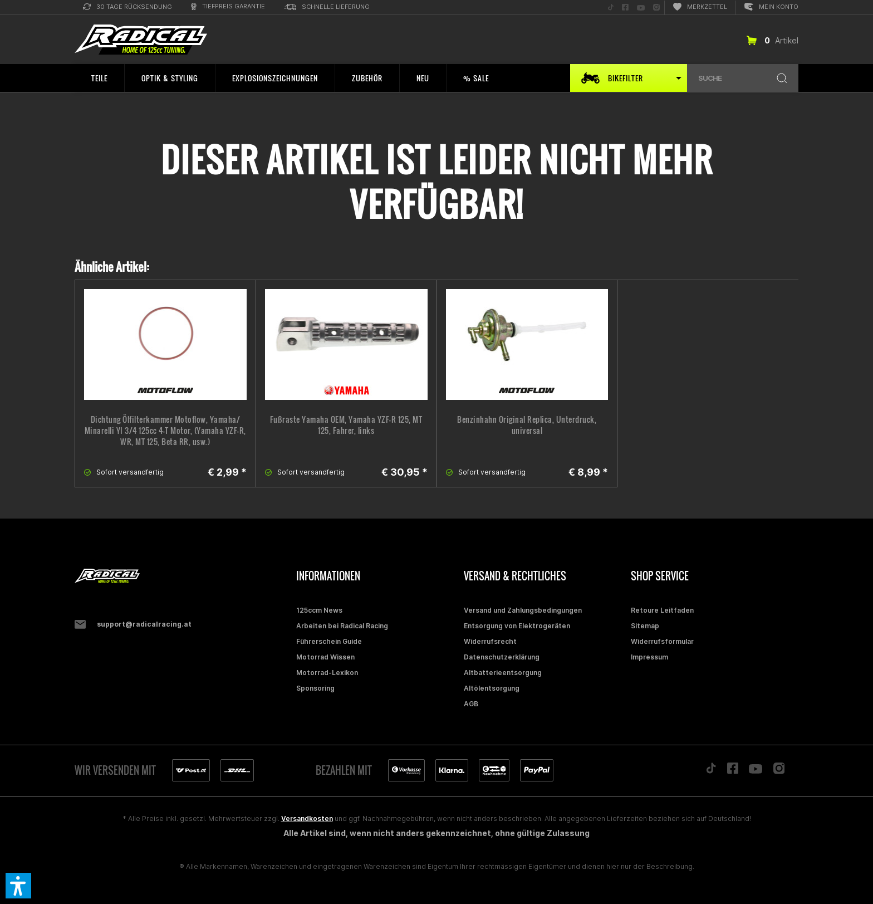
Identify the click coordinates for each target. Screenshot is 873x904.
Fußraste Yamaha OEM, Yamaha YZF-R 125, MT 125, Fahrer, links (346, 425)
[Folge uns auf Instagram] (656, 7)
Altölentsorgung (491, 688)
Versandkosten (307, 818)
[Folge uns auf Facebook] (625, 7)
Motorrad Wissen (325, 657)
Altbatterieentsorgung (503, 672)
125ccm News (319, 610)
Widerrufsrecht (490, 641)
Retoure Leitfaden (662, 610)
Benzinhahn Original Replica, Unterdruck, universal (526, 425)
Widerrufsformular (662, 641)
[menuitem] (127, 7)
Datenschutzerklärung (502, 657)
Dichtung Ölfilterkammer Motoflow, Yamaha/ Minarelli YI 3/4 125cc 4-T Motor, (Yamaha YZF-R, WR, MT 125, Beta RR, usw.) (165, 430)
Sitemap (645, 626)
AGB (471, 704)
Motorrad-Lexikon (327, 672)
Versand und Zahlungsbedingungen (523, 610)
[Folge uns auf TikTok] (611, 7)
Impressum (649, 657)
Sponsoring (315, 688)
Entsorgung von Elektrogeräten (517, 626)
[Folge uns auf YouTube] (641, 7)
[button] (18, 885)
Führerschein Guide (329, 641)
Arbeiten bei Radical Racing (342, 626)
